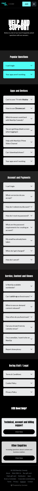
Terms (9, 482)
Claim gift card (11, 476)
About (8, 473)
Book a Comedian (10, 479)
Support (23, 482)
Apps (29, 476)
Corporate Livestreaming (26, 479)
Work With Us (16, 473)
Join (26, 4)
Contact (30, 482)
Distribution (22, 476)
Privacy (15, 482)
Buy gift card (27, 473)
